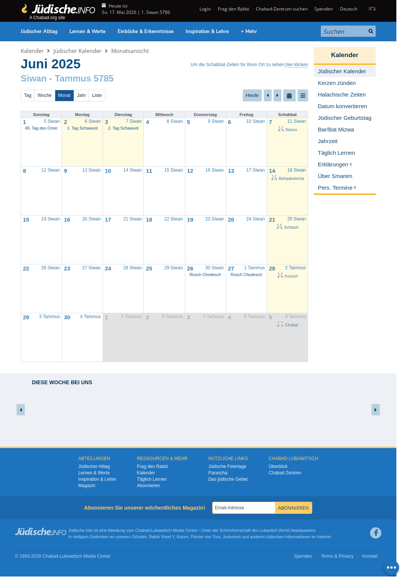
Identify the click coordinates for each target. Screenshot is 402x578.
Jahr (81, 95)
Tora (216, 536)
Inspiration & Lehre (207, 31)
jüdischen (275, 536)
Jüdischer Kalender (77, 50)
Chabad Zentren (285, 472)
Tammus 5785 (84, 78)
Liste (96, 95)
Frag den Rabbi (233, 9)
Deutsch (348, 9)
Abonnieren (148, 485)
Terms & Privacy (337, 556)
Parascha (217, 472)
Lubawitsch (161, 530)
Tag (27, 95)
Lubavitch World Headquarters (287, 530)
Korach (287, 276)
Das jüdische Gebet (228, 479)
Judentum (232, 536)
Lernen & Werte (88, 31)
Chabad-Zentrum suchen (282, 9)
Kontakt (370, 556)
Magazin (86, 485)
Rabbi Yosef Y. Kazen (169, 536)
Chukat (287, 325)
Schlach (288, 227)
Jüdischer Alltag (39, 31)
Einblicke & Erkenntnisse (146, 31)
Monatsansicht (130, 50)
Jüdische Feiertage (227, 466)
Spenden (323, 9)
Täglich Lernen (151, 479)
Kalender (32, 50)
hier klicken (297, 64)
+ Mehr (249, 31)
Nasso (287, 129)
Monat (64, 95)
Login (204, 9)
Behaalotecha (287, 178)
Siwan (34, 78)
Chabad (142, 530)
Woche (44, 95)
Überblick (278, 466)
